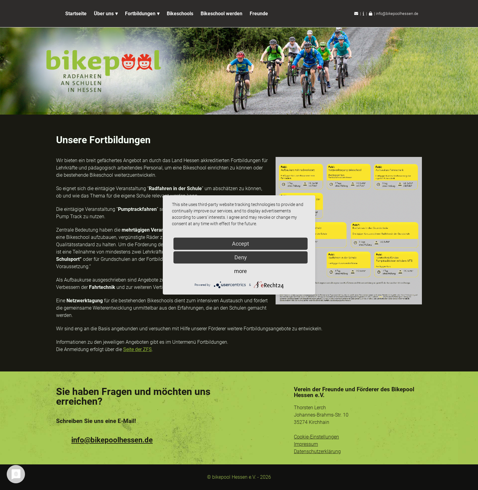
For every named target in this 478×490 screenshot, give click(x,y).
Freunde (259, 13)
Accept (240, 243)
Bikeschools (180, 13)
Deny (240, 257)
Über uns (104, 13)
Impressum (306, 444)
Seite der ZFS (137, 349)
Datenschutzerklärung (317, 451)
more (240, 271)
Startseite (76, 13)
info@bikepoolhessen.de (397, 13)
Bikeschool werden (221, 13)
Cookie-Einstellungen (316, 437)
